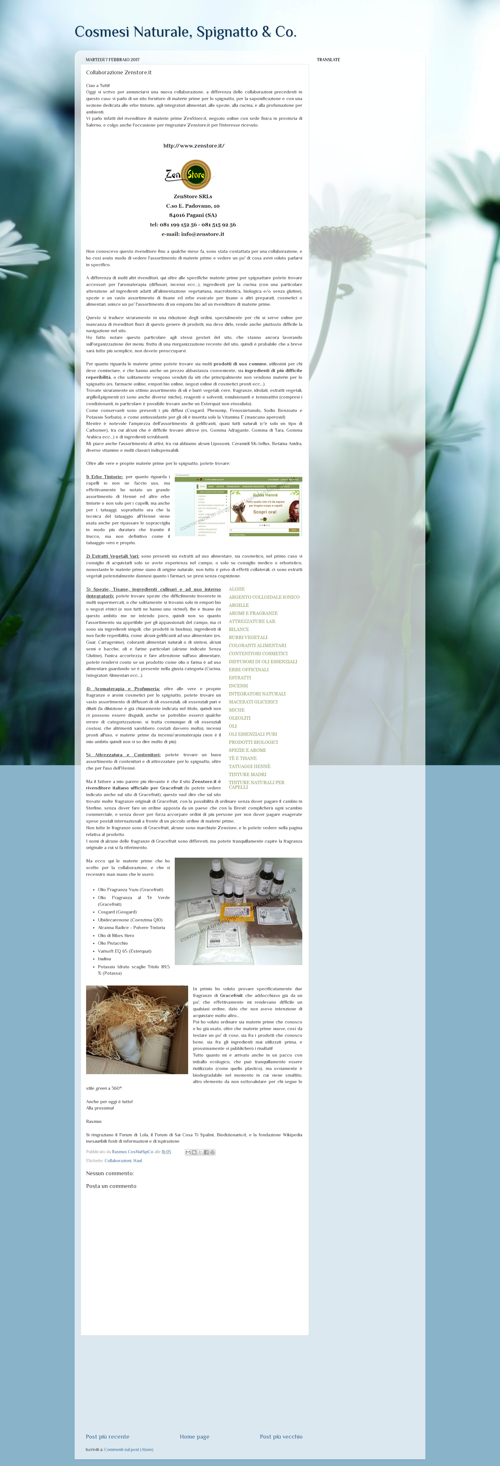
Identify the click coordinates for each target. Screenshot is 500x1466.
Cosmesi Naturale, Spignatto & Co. (186, 31)
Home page (195, 1436)
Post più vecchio (281, 1436)
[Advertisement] (194, 1384)
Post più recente (107, 1436)
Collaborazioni (118, 1160)
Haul (137, 1160)
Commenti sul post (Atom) (128, 1449)
